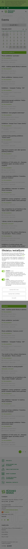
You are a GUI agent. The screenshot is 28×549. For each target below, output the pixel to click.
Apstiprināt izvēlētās (14, 293)
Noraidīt (14, 298)
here (23, 255)
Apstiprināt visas (14, 289)
